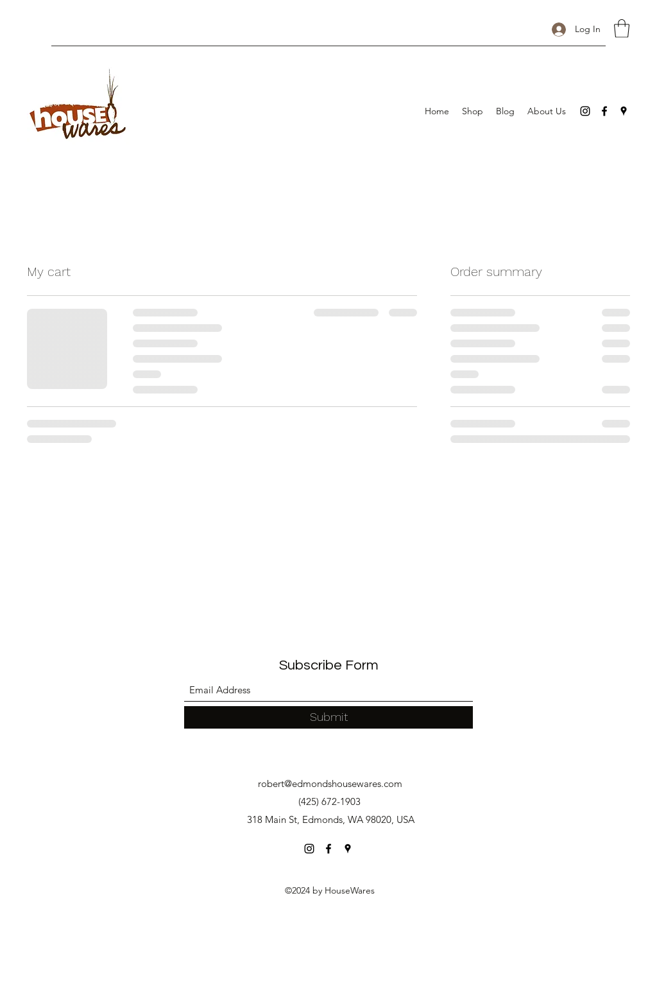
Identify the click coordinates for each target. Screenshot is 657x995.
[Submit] (328, 717)
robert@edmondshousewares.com (330, 783)
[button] (621, 28)
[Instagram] (585, 111)
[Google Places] (623, 111)
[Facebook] (604, 111)
